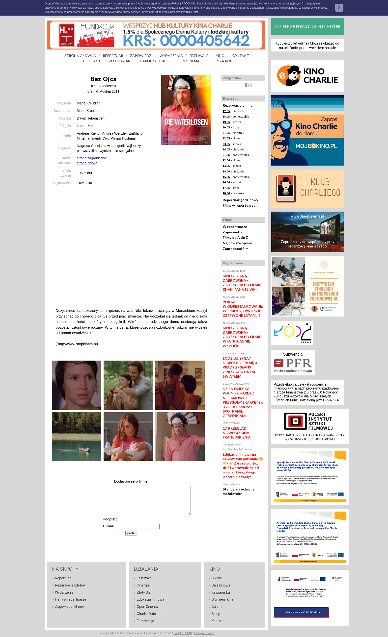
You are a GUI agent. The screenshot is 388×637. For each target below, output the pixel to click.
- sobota (232, 144)
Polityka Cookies (204, 633)
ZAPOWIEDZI (141, 55)
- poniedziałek (236, 116)
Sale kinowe (221, 585)
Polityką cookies (156, 7)
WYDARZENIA (171, 55)
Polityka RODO (183, 633)
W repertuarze (235, 226)
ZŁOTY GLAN (120, 61)
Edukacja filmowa (150, 599)
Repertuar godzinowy (240, 200)
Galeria (217, 607)
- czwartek (233, 133)
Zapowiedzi (232, 232)
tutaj (188, 11)
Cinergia (143, 585)
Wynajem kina (222, 599)
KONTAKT (240, 55)
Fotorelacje (145, 621)
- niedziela (233, 111)
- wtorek (232, 122)
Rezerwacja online (237, 105)
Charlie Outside (149, 614)
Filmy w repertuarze (239, 205)
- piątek (232, 138)
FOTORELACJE (90, 61)
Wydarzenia (64, 592)
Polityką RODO (180, 3)
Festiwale (144, 578)
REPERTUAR (113, 55)
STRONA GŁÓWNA (80, 55)
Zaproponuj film (236, 248)
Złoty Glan (145, 592)
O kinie (217, 578)
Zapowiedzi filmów (70, 607)
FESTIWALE (199, 55)
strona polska (87, 163)
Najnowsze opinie (237, 243)
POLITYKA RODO (221, 61)
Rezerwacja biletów (70, 585)
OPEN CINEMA (187, 61)
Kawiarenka (221, 592)
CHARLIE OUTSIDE (153, 61)
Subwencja (293, 354)
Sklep (216, 614)
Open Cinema (147, 607)
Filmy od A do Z (235, 237)
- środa (231, 127)
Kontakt (218, 621)
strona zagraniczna (91, 158)
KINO (219, 55)
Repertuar (63, 578)
